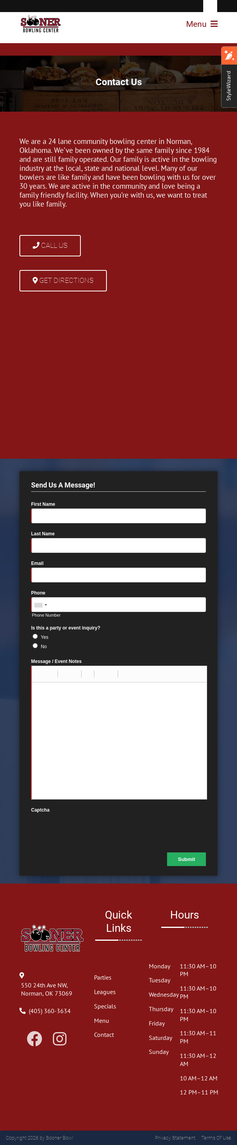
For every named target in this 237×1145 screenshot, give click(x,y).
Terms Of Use (216, 1137)
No (44, 646)
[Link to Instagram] (59, 1039)
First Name (43, 504)
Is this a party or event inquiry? (65, 628)
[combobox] (40, 605)
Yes (45, 637)
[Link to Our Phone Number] (49, 1011)
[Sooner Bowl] (40, 24)
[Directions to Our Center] (52, 993)
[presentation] (90, 829)
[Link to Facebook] (35, 1039)
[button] (40, 674)
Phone (38, 593)
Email (37, 563)
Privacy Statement (175, 1137)
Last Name (43, 534)
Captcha (40, 810)
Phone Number (46, 615)
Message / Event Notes (56, 661)
